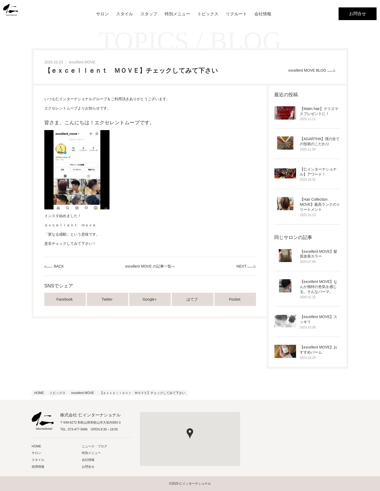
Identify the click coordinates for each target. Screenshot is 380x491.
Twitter (107, 299)
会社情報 (262, 14)
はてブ (193, 299)
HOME (36, 446)
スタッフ (148, 14)
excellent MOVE (82, 62)
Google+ (150, 299)
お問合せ (357, 13)
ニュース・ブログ (94, 446)
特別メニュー (177, 14)
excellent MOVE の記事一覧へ (150, 266)
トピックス (207, 14)
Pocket (235, 299)
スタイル (124, 14)
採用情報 (38, 467)
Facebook (65, 299)
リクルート (236, 14)
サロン (102, 14)
